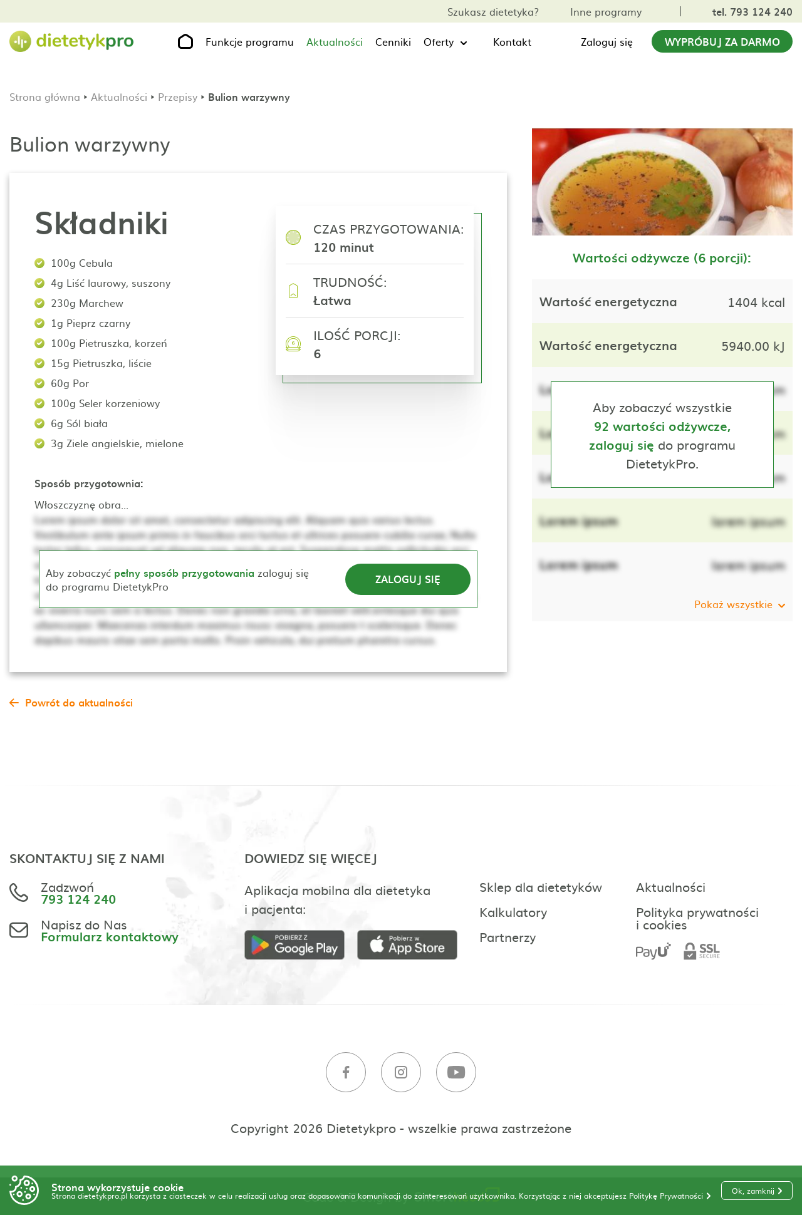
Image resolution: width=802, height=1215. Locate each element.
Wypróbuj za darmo (722, 41)
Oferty (439, 41)
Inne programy (606, 11)
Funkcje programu (250, 41)
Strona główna (44, 96)
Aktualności (334, 41)
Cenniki (393, 41)
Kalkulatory (513, 911)
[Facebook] (346, 1072)
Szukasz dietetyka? (493, 11)
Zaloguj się (607, 41)
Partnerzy (507, 936)
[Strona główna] (72, 42)
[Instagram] (401, 1072)
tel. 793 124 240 (752, 11)
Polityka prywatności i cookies (697, 917)
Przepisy (177, 96)
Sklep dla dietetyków (540, 886)
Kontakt (512, 41)
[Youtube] (456, 1072)
